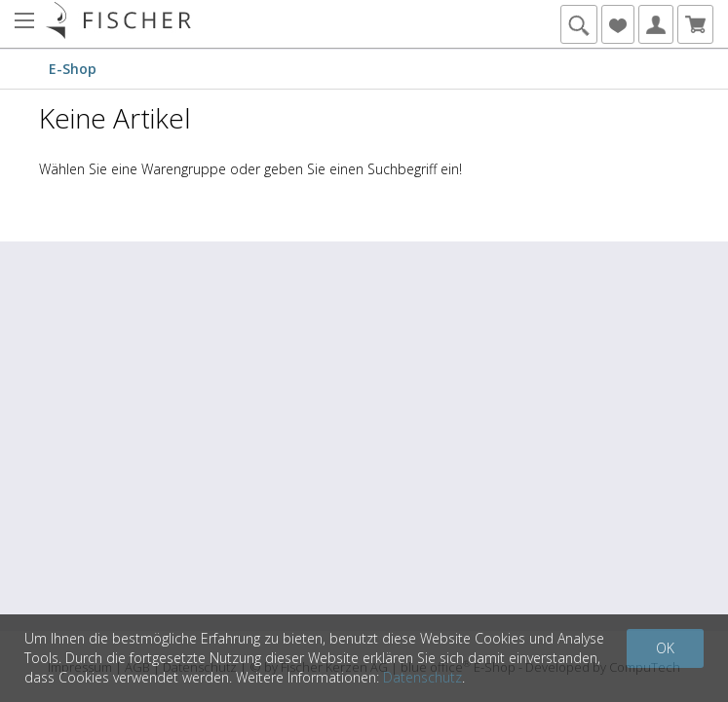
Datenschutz (422, 677)
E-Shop (72, 68)
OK (665, 648)
